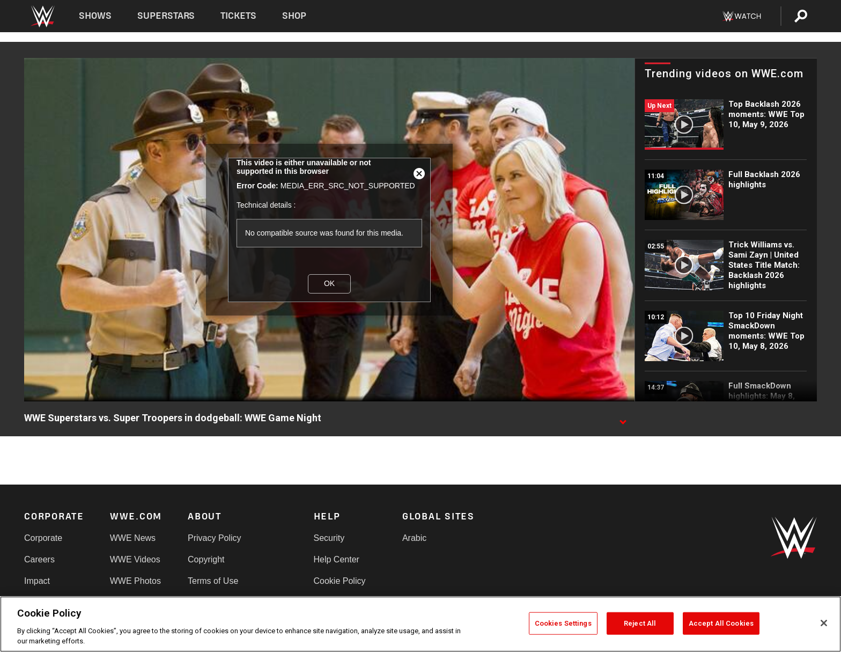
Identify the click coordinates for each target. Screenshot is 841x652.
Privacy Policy (214, 538)
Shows (95, 16)
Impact (37, 580)
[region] (420, 624)
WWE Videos (135, 559)
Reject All (640, 623)
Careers (39, 559)
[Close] (824, 623)
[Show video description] (623, 418)
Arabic (414, 538)
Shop (294, 16)
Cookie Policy (340, 580)
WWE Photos (135, 580)
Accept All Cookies (721, 623)
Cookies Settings (563, 623)
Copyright (206, 559)
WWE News (133, 538)
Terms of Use (213, 580)
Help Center (336, 559)
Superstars (166, 16)
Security (329, 538)
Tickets (238, 16)
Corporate (43, 538)
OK (329, 283)
